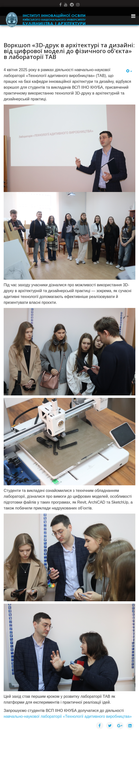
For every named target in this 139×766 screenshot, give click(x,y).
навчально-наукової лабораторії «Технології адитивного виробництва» (68, 716)
